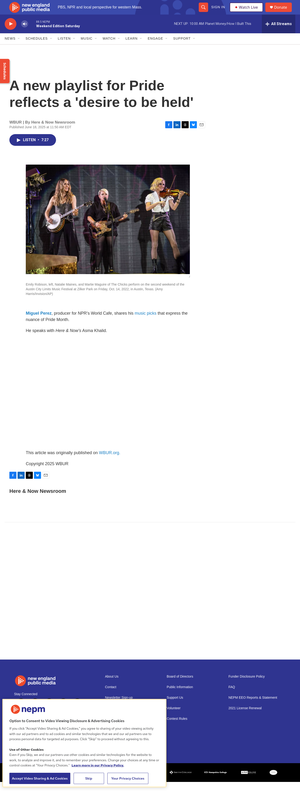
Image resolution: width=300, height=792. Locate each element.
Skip (88, 778)
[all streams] (278, 34)
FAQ (232, 697)
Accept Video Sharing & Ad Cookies (40, 778)
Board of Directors (180, 686)
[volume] (25, 34)
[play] (10, 34)
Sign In (218, 12)
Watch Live (247, 12)
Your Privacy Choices (127, 778)
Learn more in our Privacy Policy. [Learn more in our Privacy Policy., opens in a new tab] (97, 765)
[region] (84, 743)
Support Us (175, 707)
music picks (146, 323)
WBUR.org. (109, 462)
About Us (112, 686)
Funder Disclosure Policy (247, 686)
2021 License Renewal (245, 718)
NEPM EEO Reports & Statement (253, 707)
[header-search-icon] (203, 12)
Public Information (180, 697)
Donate (283, 12)
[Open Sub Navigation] (19, 49)
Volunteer (173, 718)
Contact (110, 697)
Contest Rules (177, 729)
